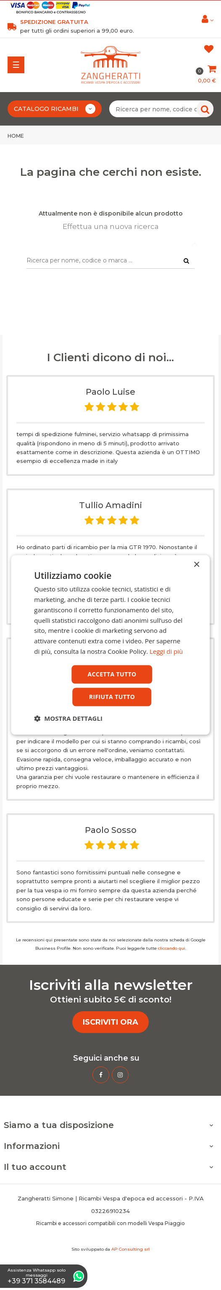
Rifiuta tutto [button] (112, 697)
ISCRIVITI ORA (110, 1022)
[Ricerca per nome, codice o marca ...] (161, 108)
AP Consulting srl (130, 1249)
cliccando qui (171, 948)
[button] (68, 718)
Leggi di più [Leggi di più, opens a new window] (166, 651)
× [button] (196, 565)
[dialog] (110, 645)
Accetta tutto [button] (111, 674)
